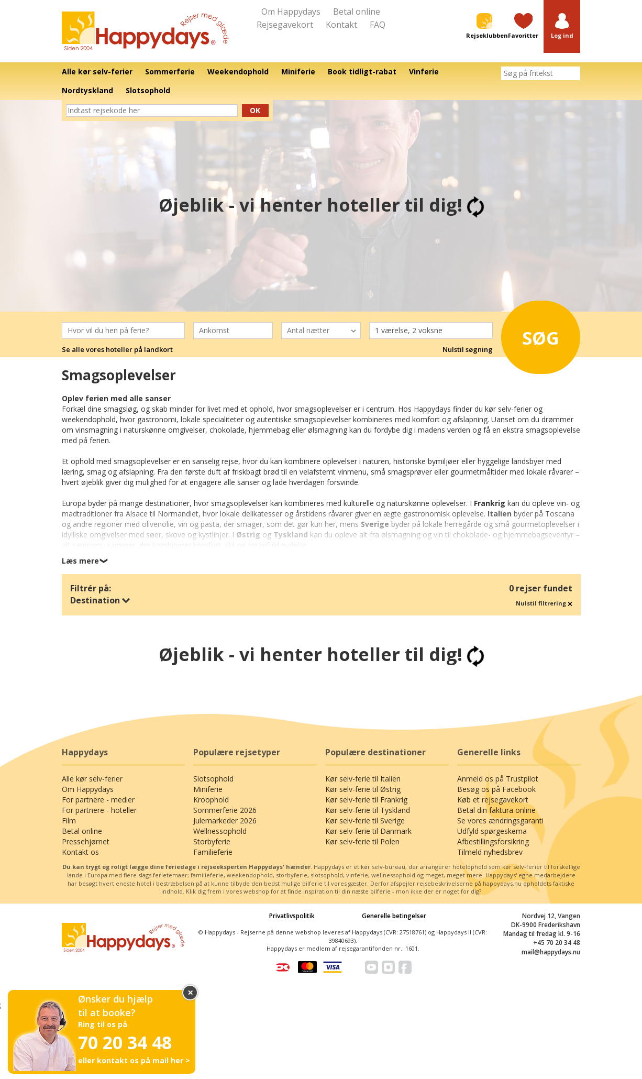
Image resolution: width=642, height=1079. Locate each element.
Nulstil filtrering (544, 603)
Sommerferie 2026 (225, 810)
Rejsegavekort (285, 24)
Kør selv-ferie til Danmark (368, 831)
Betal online (356, 11)
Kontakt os (80, 852)
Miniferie (208, 789)
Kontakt (341, 24)
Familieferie (213, 852)
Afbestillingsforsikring (493, 841)
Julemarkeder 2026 (225, 820)
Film (69, 820)
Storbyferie (211, 841)
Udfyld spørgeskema (492, 831)
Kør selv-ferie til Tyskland (367, 810)
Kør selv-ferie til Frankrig (366, 800)
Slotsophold (213, 779)
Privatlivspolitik (292, 915)
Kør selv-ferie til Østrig (363, 789)
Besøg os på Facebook (496, 789)
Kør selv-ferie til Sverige (365, 820)
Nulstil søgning (467, 349)
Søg (537, 335)
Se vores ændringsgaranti (500, 820)
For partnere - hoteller (99, 810)
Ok (255, 110)
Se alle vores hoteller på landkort (117, 349)
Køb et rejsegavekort (492, 800)
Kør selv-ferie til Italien (363, 779)
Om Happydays (290, 11)
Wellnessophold (220, 831)
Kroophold (211, 800)
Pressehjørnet (85, 841)
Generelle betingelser (394, 915)
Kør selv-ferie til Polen (362, 841)
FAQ (377, 24)
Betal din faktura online (496, 810)
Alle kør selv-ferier (92, 779)
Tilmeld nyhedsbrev (490, 852)
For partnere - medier (98, 800)
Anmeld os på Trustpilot (497, 779)
